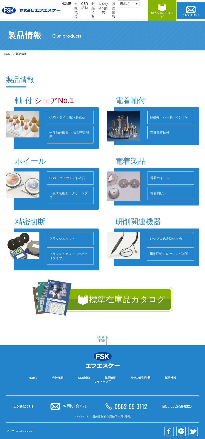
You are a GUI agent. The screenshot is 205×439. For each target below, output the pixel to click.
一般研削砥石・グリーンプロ (68, 195)
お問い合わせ (75, 406)
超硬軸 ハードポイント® (169, 117)
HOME (66, 3)
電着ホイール (159, 178)
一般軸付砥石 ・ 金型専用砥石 (69, 134)
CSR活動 (84, 5)
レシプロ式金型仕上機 (166, 238)
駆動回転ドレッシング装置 (169, 254)
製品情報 (93, 10)
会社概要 (76, 10)
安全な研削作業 (103, 8)
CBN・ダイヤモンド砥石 (67, 117)
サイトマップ (102, 381)
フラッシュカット (62, 238)
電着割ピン (158, 193)
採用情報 (170, 377)
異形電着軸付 (159, 132)
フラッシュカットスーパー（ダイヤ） (68, 256)
